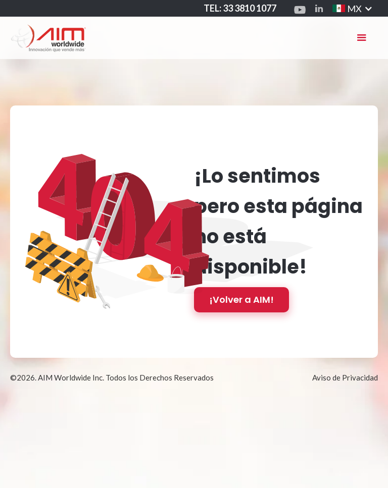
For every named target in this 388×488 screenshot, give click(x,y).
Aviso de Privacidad (345, 377)
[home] (48, 37)
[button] (362, 38)
